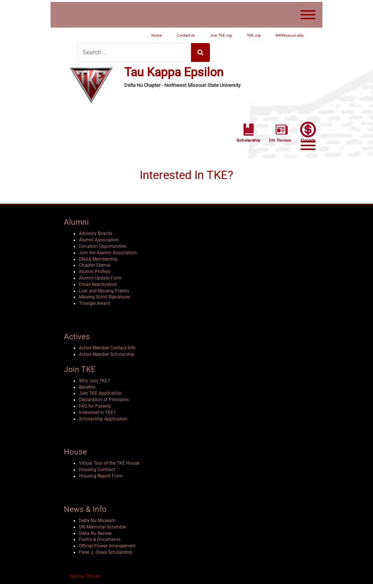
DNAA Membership (98, 259)
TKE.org (253, 35)
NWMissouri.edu (290, 35)
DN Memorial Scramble (102, 527)
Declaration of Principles (104, 399)
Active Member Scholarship (106, 354)
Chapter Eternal (95, 265)
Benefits (87, 387)
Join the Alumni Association (108, 252)
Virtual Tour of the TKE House (109, 463)
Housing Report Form (101, 476)
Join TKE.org (221, 35)
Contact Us (186, 35)
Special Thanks (84, 576)
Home (156, 35)
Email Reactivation (98, 284)
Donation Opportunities (102, 246)
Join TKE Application (100, 393)
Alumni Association (99, 240)
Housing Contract (97, 469)
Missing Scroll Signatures (104, 297)
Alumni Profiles (94, 271)
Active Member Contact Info (107, 348)
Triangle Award (94, 303)
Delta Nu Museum (97, 520)
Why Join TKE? (94, 380)
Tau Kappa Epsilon (173, 72)
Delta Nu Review (95, 533)
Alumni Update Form (100, 278)
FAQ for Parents (95, 406)
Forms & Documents (99, 539)
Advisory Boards (95, 233)
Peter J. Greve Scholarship (105, 552)
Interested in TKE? (97, 412)
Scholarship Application (103, 419)
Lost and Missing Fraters (104, 291)
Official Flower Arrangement (107, 545)
